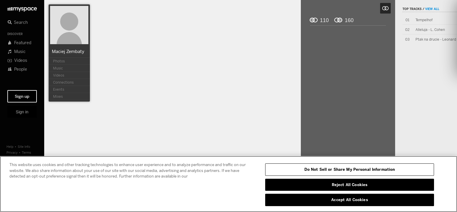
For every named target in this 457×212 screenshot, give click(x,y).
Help (10, 146)
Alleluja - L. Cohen (430, 29)
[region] (228, 184)
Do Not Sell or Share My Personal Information (349, 169)
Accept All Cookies (349, 199)
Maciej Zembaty (68, 51)
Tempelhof (424, 19)
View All (432, 9)
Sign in (22, 112)
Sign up (22, 96)
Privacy (12, 152)
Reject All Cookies (349, 184)
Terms (26, 152)
